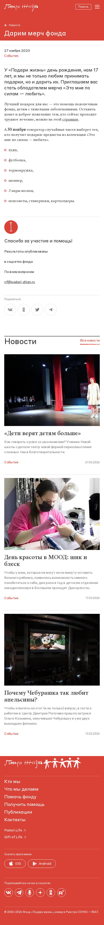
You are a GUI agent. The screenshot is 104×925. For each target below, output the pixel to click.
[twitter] (37, 310)
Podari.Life (15, 830)
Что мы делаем (21, 789)
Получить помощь (24, 804)
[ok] (24, 310)
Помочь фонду (20, 797)
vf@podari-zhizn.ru (19, 282)
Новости (14, 25)
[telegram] (51, 310)
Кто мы (12, 781)
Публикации (18, 812)
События (11, 462)
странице (70, 119)
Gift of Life (15, 837)
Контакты (14, 820)
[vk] (10, 310)
